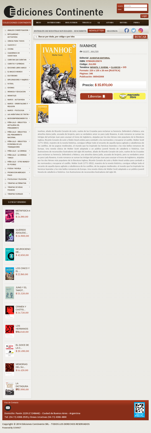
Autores (110, 23)
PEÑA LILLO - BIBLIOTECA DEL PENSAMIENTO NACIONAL (17, 134)
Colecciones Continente (17, 22)
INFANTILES (12, 96)
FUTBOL (11, 84)
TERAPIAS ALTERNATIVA (17, 183)
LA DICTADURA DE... (22, 386)
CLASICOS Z (12, 45)
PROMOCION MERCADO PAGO (17, 173)
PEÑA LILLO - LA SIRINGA (17, 151)
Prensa (137, 23)
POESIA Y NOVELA (14, 168)
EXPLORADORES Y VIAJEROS (18, 80)
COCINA (10, 49)
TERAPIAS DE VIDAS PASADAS (15, 188)
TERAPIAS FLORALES (15, 194)
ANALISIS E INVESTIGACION (18, 30)
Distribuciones (54, 23)
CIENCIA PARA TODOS (16, 41)
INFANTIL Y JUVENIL (99, 67)
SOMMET (17, 428)
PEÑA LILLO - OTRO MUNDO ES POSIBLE (18, 163)
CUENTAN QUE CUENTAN (17, 60)
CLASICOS (115, 67)
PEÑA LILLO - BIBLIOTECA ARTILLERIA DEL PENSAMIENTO (17, 125)
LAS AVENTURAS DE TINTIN (18, 114)
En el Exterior (71, 23)
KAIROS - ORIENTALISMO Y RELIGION (18, 105)
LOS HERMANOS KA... (22, 329)
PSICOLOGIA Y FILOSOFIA (17, 179)
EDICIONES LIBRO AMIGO (17, 68)
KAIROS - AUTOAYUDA (16, 100)
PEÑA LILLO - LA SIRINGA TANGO (17, 156)
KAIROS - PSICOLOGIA (16, 110)
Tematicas (86, 23)
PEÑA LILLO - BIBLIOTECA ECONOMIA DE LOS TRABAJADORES (17, 144)
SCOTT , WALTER (90, 52)
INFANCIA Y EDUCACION (17, 92)
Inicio (38, 23)
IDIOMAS (11, 88)
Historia (123, 23)
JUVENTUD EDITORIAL (100, 58)
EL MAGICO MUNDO (15, 72)
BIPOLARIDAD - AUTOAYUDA (13, 35)
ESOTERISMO (12, 76)
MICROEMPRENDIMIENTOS (18, 118)
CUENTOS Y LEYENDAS (16, 64)
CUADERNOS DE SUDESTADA (14, 54)
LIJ (99, 23)
